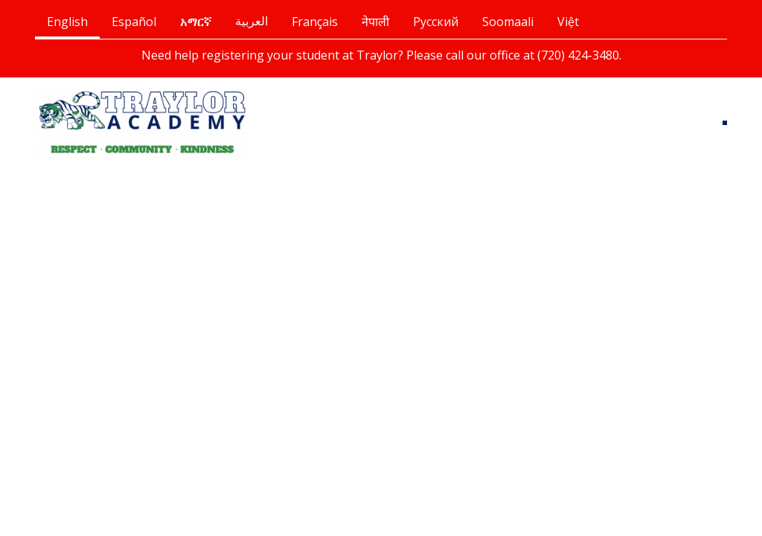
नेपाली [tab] (375, 21)
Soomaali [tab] (508, 21)
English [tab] (67, 21)
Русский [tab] (435, 21)
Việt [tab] (568, 21)
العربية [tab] (251, 21)
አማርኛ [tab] (195, 22)
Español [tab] (134, 21)
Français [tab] (315, 21)
